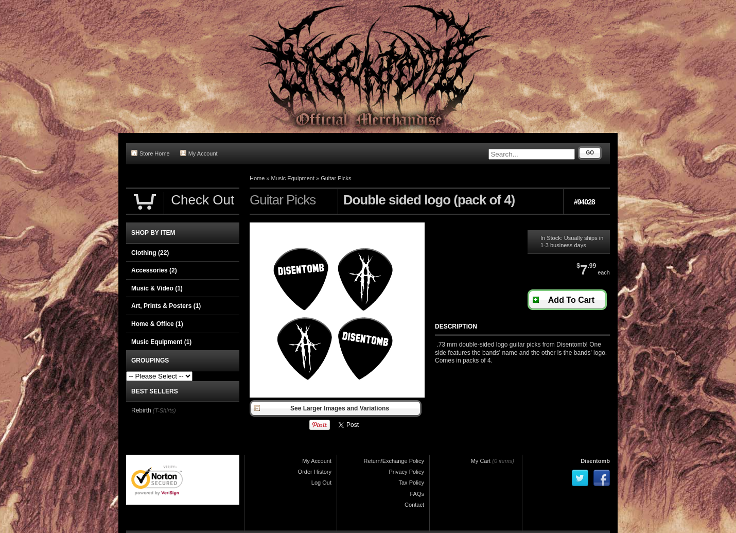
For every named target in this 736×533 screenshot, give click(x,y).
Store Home (150, 153)
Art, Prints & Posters (166, 306)
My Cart (481, 461)
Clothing (150, 252)
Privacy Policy (406, 472)
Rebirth (141, 410)
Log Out (321, 482)
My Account (199, 153)
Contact (414, 505)
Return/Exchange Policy (394, 461)
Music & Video (157, 288)
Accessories (154, 270)
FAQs (417, 494)
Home (257, 178)
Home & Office (157, 324)
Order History (314, 472)
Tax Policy (411, 482)
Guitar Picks (336, 178)
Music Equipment (292, 178)
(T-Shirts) (164, 410)
